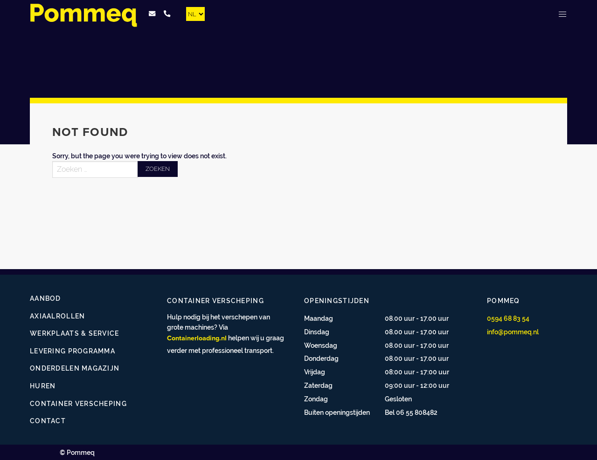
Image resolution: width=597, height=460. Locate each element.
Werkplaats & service (74, 333)
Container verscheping (78, 403)
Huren (43, 386)
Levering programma (72, 351)
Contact (48, 421)
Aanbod (45, 298)
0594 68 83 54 (508, 318)
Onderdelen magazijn (74, 368)
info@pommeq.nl (513, 332)
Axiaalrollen (57, 316)
